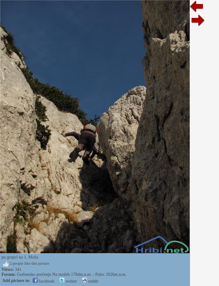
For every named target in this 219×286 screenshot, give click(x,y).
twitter (68, 281)
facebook (44, 281)
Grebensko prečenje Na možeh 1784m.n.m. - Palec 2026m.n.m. (71, 274)
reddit (90, 281)
